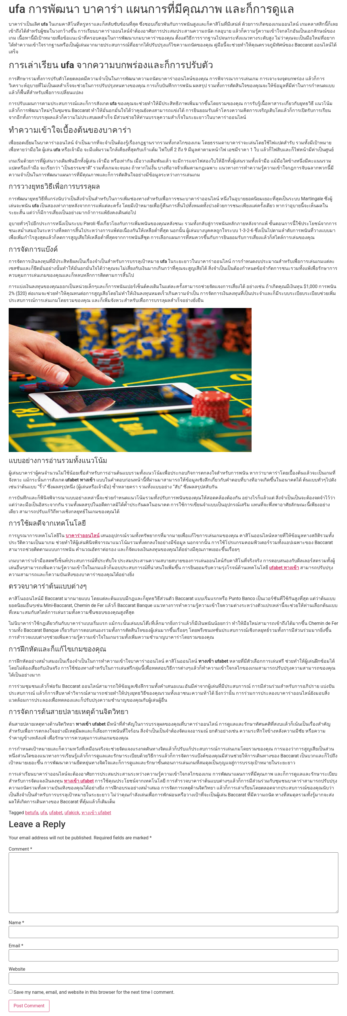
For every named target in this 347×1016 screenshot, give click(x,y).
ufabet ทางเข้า (284, 567)
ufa (43, 812)
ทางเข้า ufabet (79, 781)
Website (17, 969)
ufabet (55, 812)
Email (16, 946)
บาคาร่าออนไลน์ (82, 535)
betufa (31, 812)
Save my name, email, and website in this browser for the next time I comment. (94, 992)
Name (16, 922)
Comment (20, 849)
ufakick (72, 812)
